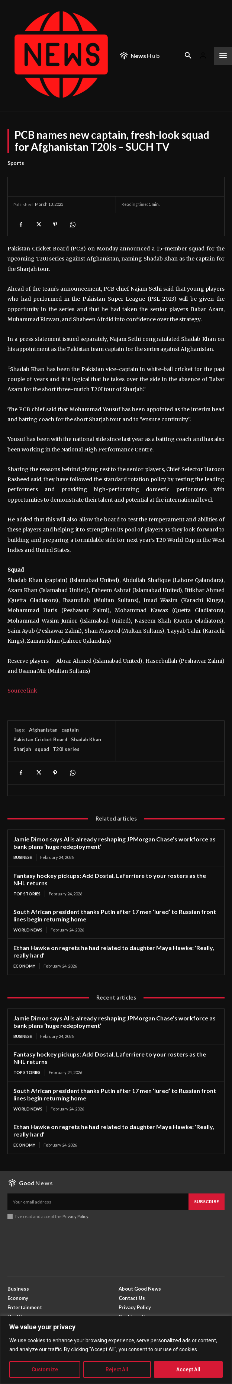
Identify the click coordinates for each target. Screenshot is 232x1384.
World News (27, 929)
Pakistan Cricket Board (40, 739)
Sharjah (22, 749)
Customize (45, 1369)
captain (70, 730)
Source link (22, 690)
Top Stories (27, 893)
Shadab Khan (86, 739)
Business (22, 857)
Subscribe (206, 1201)
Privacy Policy (75, 1216)
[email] (97, 1201)
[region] (116, 1350)
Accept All (188, 1369)
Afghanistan (43, 730)
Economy (24, 965)
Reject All (117, 1369)
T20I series (66, 749)
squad (42, 749)
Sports (15, 163)
